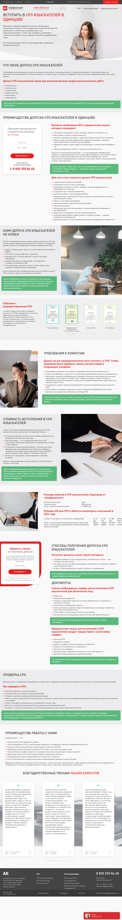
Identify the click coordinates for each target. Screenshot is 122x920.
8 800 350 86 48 (23, 169)
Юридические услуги (109, 8)
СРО (78, 8)
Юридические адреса (71, 883)
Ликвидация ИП (70, 888)
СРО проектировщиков (44, 878)
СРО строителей (42, 883)
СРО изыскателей (43, 880)
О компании (18, 2)
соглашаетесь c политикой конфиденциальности (20, 580)
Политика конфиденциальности (107, 893)
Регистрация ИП (70, 880)
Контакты (28, 2)
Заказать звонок (111, 2)
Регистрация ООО (70, 878)
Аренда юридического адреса (75, 886)
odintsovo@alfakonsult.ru (105, 886)
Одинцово (50, 2)
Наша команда (8, 2)
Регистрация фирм (90, 8)
